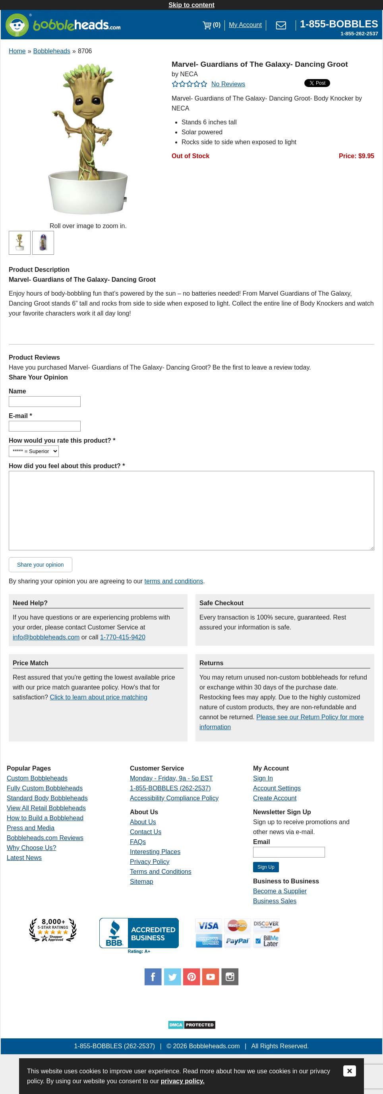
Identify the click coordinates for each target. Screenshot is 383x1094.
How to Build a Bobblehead (45, 818)
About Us (143, 822)
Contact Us (145, 832)
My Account (245, 24)
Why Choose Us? (31, 847)
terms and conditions (174, 581)
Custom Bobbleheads (37, 778)
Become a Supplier (280, 891)
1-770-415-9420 (122, 637)
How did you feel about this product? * (67, 466)
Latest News (24, 857)
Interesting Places (155, 851)
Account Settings (277, 788)
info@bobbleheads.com (46, 637)
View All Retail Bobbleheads (46, 808)
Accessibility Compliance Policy (174, 798)
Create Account (274, 798)
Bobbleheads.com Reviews (45, 838)
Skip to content (191, 5)
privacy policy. (183, 1081)
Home (17, 51)
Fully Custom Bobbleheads (45, 788)
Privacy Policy (150, 861)
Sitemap (141, 881)
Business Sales (274, 901)
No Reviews (228, 84)
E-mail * (20, 415)
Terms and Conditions (161, 871)
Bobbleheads (51, 51)
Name (17, 391)
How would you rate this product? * (62, 440)
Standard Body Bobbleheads (47, 798)
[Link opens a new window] (339, 25)
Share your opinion (40, 565)
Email (261, 841)
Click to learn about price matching (98, 697)
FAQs (138, 841)
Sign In (263, 778)
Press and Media (30, 828)
